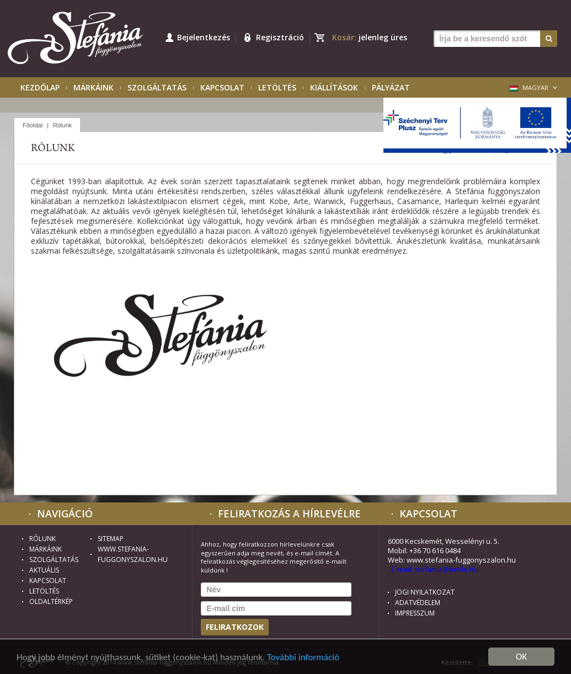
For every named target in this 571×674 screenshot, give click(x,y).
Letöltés (277, 87)
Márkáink (93, 87)
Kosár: (369, 37)
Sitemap (111, 538)
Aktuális (44, 570)
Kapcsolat (222, 87)
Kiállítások (334, 87)
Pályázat (391, 87)
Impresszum (415, 613)
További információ (303, 657)
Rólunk (62, 125)
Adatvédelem (417, 602)
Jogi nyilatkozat (425, 592)
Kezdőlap (40, 87)
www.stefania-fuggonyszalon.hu (120, 554)
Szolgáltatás (156, 87)
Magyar (528, 87)
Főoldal (32, 125)
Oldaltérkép (51, 601)
